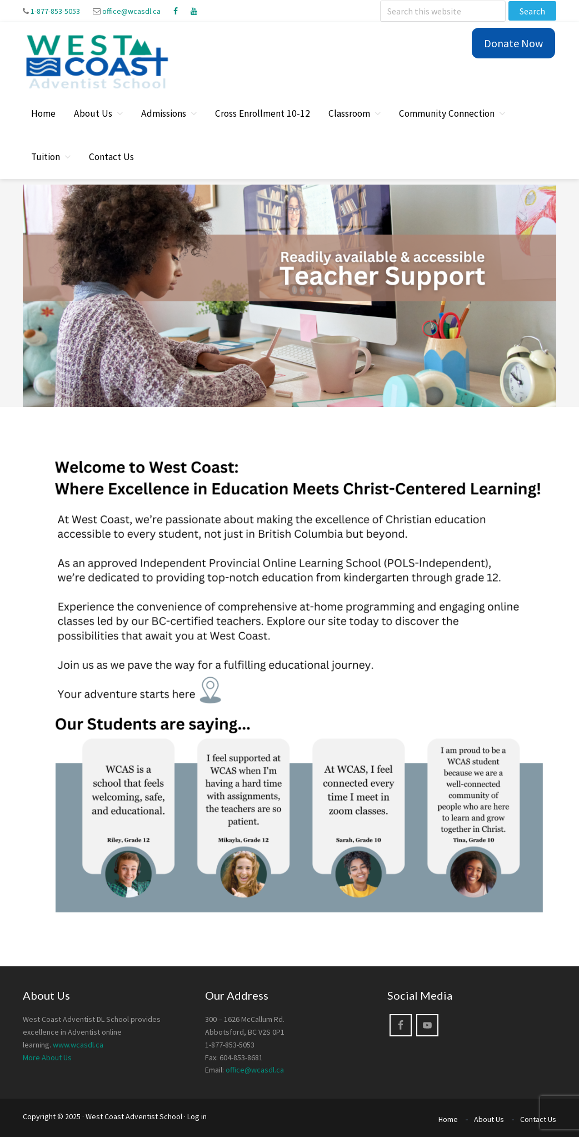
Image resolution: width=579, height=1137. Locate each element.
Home (448, 1119)
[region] (289, 296)
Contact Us (538, 1119)
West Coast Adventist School (134, 1116)
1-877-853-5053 (55, 11)
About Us (489, 1119)
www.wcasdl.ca (78, 1045)
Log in (197, 1116)
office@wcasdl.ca (131, 11)
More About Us (47, 1057)
